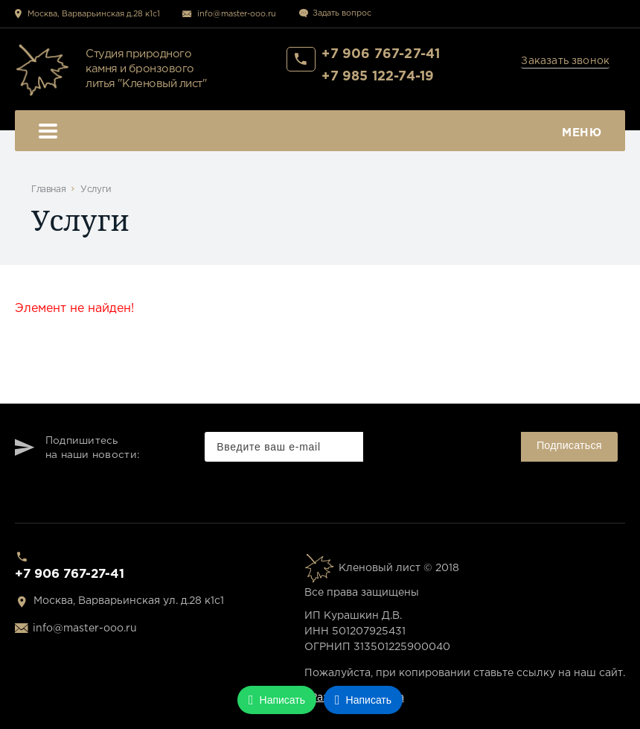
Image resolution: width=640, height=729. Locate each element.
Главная (48, 189)
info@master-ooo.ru (236, 14)
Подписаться (569, 445)
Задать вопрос (342, 13)
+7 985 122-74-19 (377, 77)
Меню (320, 133)
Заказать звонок (565, 61)
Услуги (96, 189)
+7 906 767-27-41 (380, 54)
